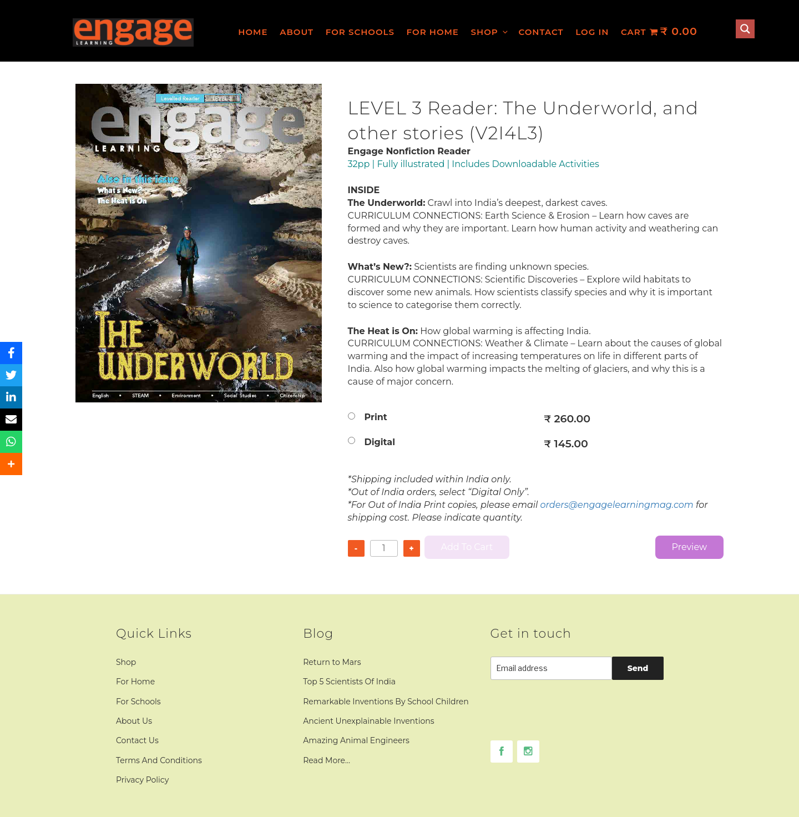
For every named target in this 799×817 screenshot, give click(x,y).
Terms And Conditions (159, 760)
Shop (490, 32)
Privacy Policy (142, 780)
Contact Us (137, 740)
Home (252, 32)
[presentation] (574, 718)
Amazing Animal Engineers (356, 740)
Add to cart (467, 547)
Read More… (326, 760)
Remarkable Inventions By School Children (386, 702)
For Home (433, 32)
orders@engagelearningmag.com (617, 505)
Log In (592, 32)
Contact (540, 32)
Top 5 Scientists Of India (349, 682)
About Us (134, 721)
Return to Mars (332, 662)
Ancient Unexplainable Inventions (368, 721)
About (296, 32)
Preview (689, 547)
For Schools (360, 32)
